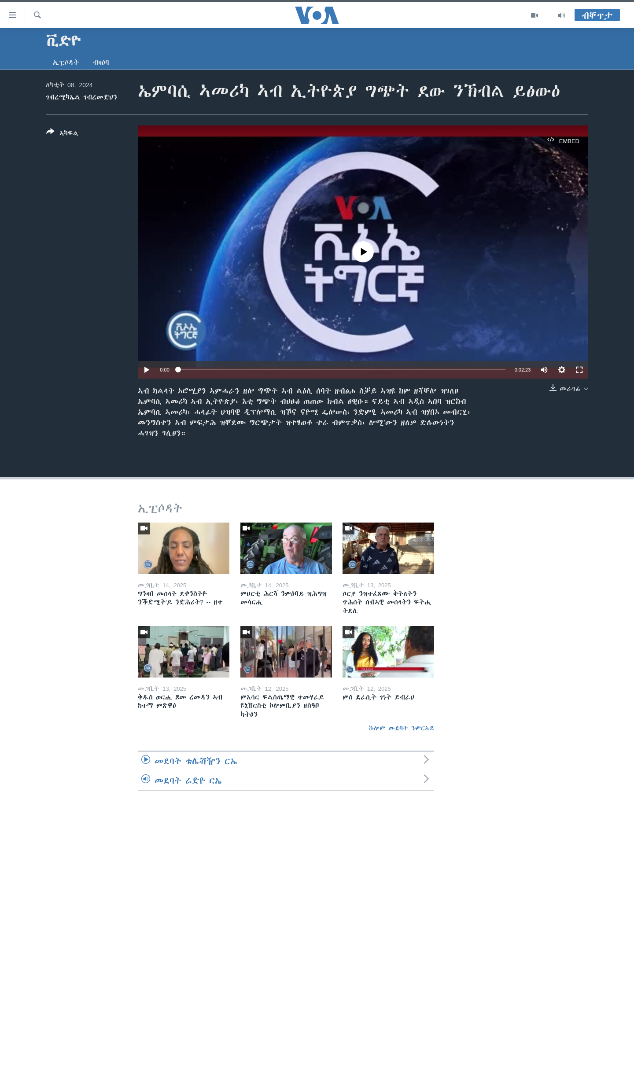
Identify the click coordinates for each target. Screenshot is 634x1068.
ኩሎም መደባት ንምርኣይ (401, 728)
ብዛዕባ (101, 62)
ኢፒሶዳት (66, 62)
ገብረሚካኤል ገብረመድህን (81, 97)
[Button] (62, 134)
